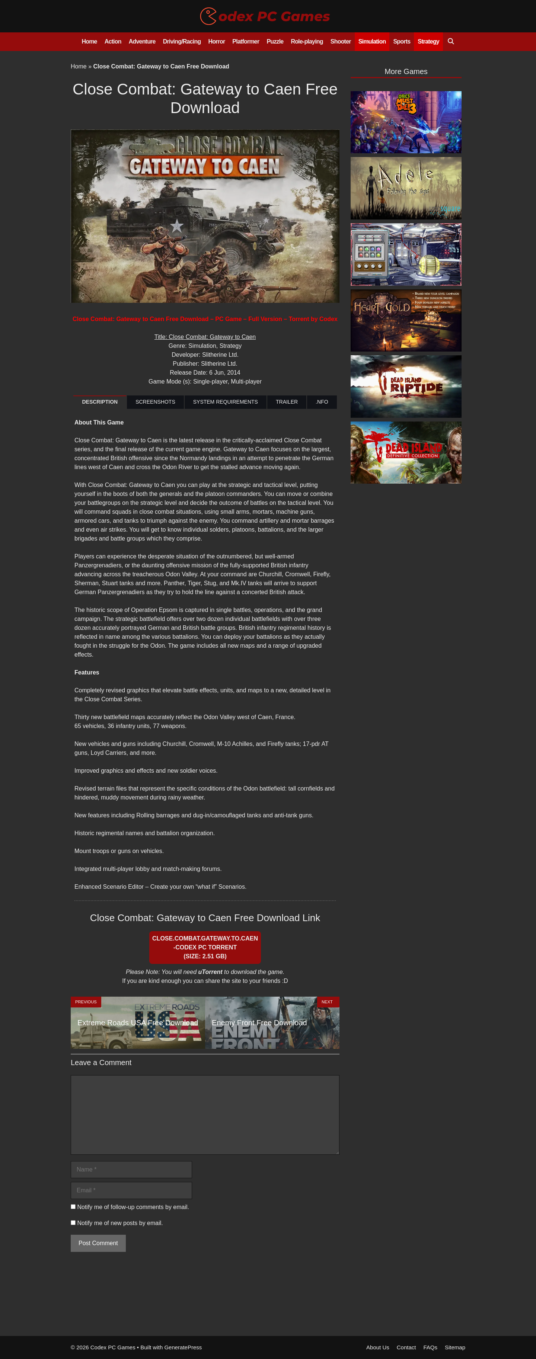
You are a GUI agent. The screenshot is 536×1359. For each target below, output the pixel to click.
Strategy (428, 41)
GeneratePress (183, 1347)
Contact (406, 1347)
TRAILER (287, 402)
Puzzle (275, 41)
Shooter (341, 41)
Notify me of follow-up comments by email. (133, 1207)
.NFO (322, 402)
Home (89, 41)
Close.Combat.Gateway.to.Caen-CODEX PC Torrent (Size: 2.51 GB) (205, 947)
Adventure (142, 41)
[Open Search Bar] (450, 41)
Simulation (372, 41)
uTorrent (210, 972)
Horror (216, 41)
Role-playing (307, 41)
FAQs (430, 1347)
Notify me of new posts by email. (120, 1223)
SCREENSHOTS (155, 402)
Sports (401, 41)
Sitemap (455, 1347)
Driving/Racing (182, 41)
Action (113, 41)
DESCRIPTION (100, 402)
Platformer (245, 41)
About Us (377, 1347)
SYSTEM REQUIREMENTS (225, 402)
